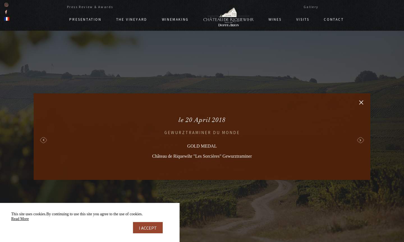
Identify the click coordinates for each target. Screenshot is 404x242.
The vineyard (131, 19)
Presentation (85, 19)
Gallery (311, 6)
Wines (275, 19)
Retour (361, 102)
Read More (20, 219)
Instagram (6, 4)
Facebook (6, 11)
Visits (302, 19)
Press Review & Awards (90, 6)
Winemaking (175, 19)
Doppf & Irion (228, 16)
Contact (334, 19)
